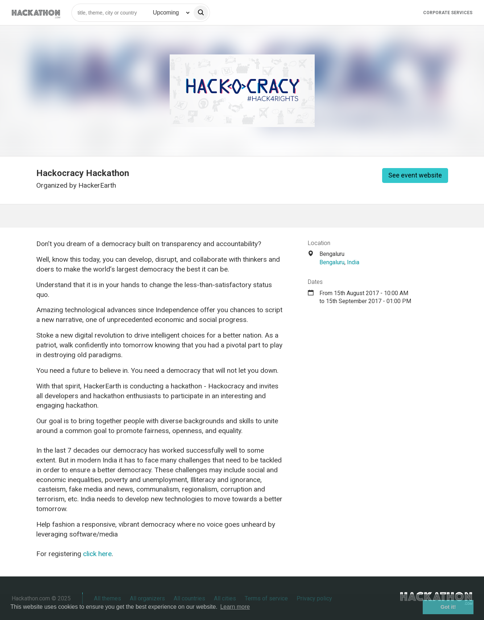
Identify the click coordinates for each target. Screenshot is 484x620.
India (353, 262)
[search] (201, 12)
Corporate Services (447, 12)
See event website (415, 175)
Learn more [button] (235, 607)
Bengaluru (331, 262)
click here (97, 554)
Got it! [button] (448, 607)
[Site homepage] (36, 13)
